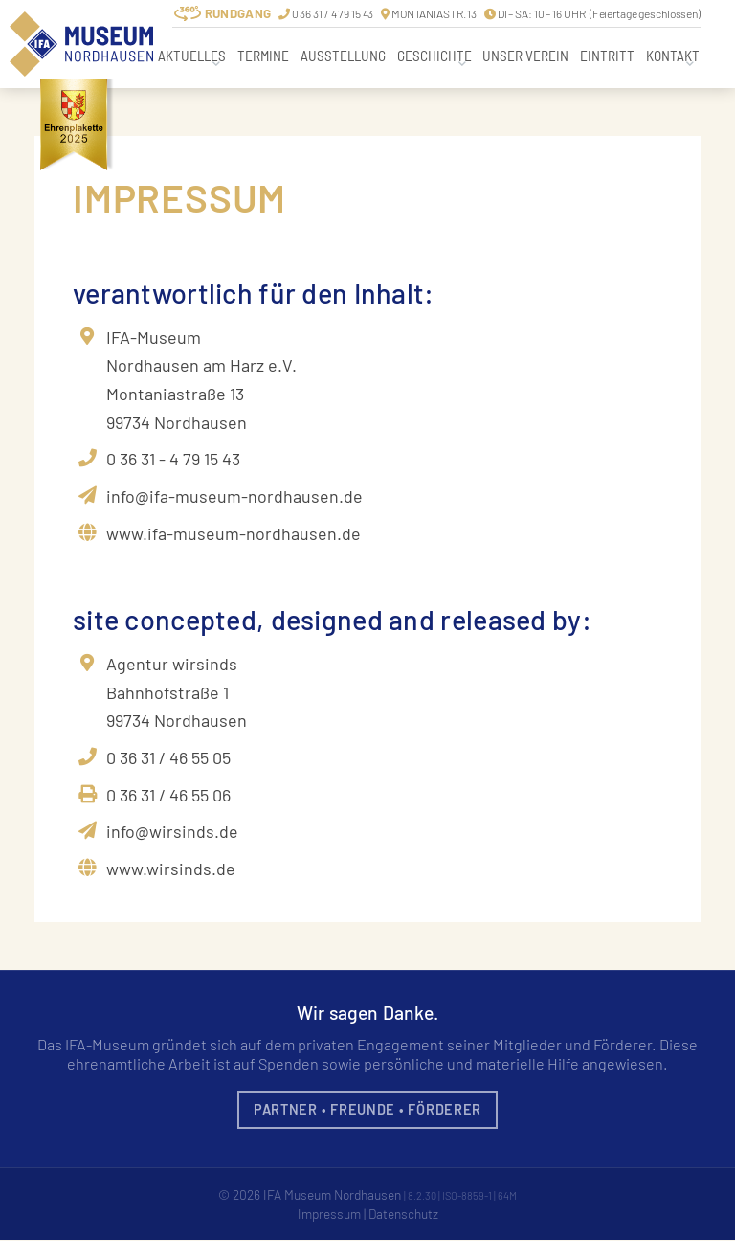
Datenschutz (403, 1214)
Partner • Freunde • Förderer (367, 1108)
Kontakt (673, 55)
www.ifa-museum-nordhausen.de (233, 533)
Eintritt (607, 55)
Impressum (329, 1214)
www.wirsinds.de (170, 868)
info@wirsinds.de (172, 831)
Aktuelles (192, 55)
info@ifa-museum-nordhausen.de (234, 496)
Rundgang (238, 13)
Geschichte (434, 55)
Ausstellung (343, 55)
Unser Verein (525, 55)
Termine (263, 55)
